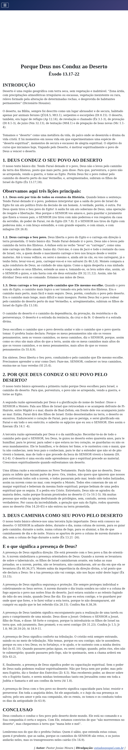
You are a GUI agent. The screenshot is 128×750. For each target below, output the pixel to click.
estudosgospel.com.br (109, 747)
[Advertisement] (64, 35)
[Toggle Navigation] (5, 5)
